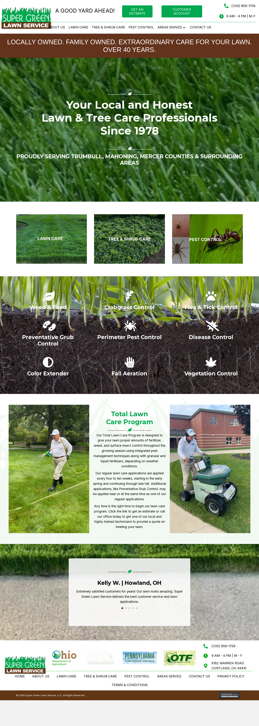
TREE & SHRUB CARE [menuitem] (100, 676)
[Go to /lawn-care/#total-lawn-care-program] (48, 302)
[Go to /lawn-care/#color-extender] (48, 368)
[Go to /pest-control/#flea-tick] (211, 302)
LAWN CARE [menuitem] (66, 676)
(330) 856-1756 (243, 6)
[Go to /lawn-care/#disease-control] (211, 332)
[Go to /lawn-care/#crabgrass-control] (129, 302)
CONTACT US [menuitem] (199, 676)
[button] (184, 27)
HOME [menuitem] (20, 676)
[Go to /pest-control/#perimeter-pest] (129, 332)
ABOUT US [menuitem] (40, 676)
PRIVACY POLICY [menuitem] (230, 676)
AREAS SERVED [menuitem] (169, 676)
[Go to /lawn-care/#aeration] (129, 368)
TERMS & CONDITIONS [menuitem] (130, 685)
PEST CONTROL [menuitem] (137, 676)
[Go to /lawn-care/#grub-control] (48, 335)
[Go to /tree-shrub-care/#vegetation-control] (211, 368)
